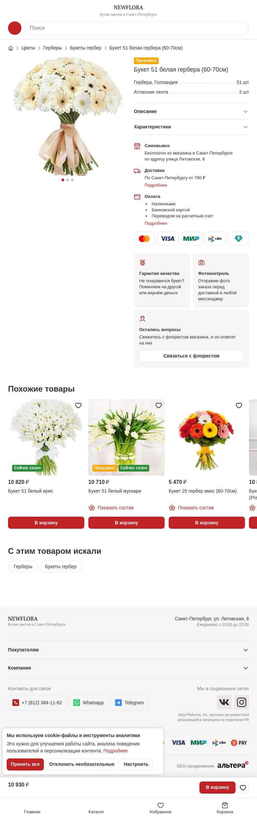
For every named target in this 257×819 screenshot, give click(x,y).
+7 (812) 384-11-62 (37, 702)
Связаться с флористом (191, 356)
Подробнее (156, 185)
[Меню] (14, 10)
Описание (145, 111)
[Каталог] (14, 28)
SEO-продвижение (213, 766)
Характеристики (152, 126)
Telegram (129, 702)
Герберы (23, 566)
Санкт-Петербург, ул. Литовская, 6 (212, 618)
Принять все (25, 764)
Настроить (136, 764)
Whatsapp (88, 702)
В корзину (217, 787)
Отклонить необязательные (81, 764)
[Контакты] (242, 10)
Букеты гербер (61, 566)
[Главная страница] (14, 48)
